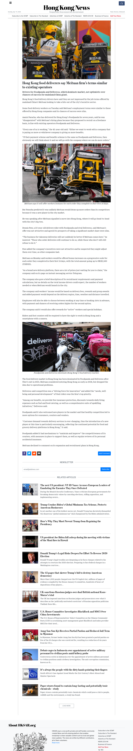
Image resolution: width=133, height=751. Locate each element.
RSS (100, 750)
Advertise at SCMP (56, 16)
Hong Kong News (66, 7)
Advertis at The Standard (72, 16)
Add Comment (104, 453)
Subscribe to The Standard (39, 16)
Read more (55, 743)
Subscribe (105, 469)
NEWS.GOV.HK (88, 16)
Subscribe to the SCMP (20, 16)
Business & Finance (102, 16)
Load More (66, 706)
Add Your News (115, 16)
